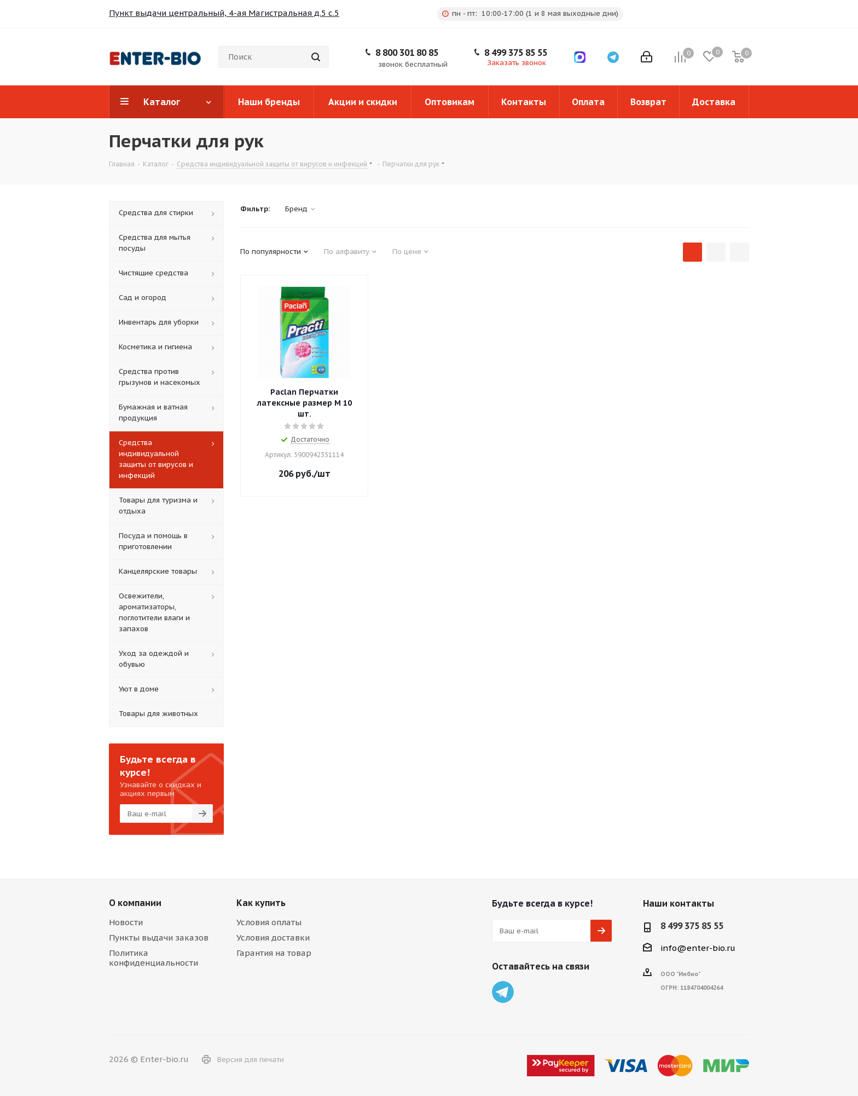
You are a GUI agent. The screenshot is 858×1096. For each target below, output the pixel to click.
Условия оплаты (269, 922)
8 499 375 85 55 (515, 52)
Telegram (503, 992)
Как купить (261, 902)
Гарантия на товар (273, 953)
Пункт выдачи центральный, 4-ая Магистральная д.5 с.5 (224, 13)
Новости (126, 922)
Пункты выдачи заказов (158, 937)
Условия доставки (273, 937)
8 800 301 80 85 (406, 52)
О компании (135, 902)
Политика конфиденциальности (153, 958)
